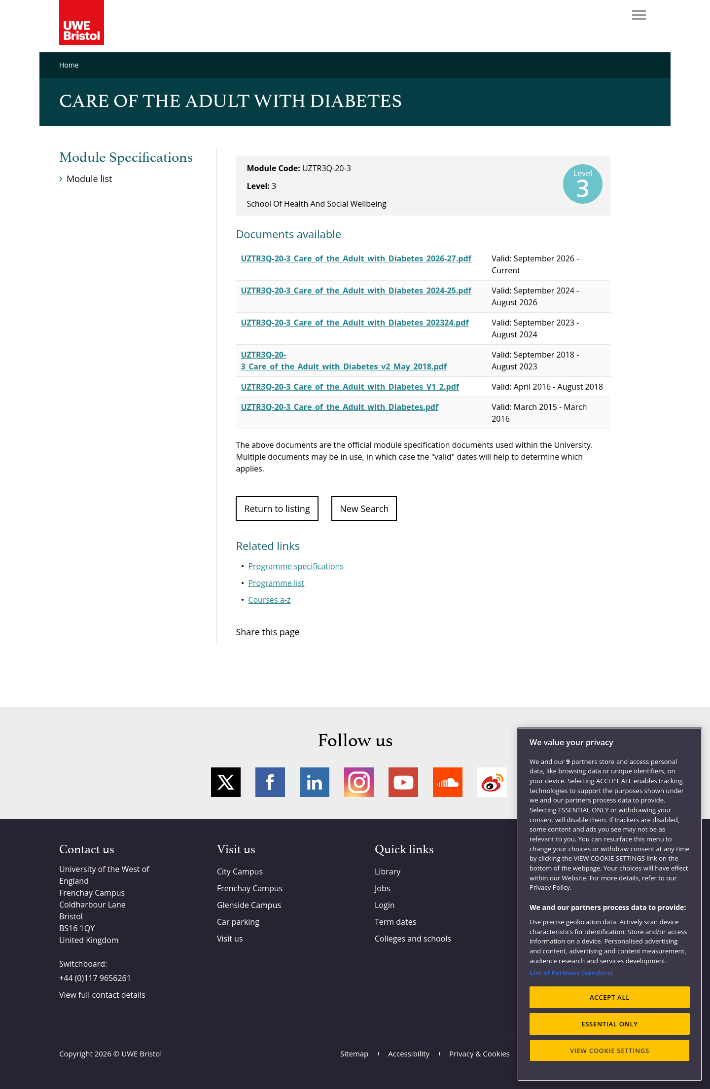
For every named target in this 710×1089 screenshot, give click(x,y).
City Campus (240, 871)
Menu (639, 15)
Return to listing (277, 508)
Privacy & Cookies (479, 1053)
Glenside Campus (249, 905)
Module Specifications (126, 157)
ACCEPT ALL (610, 997)
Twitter (226, 782)
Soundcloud (447, 782)
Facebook (270, 782)
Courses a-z (269, 599)
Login (385, 905)
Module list (89, 178)
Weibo (492, 782)
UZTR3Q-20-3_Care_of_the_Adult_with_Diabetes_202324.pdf (354, 322)
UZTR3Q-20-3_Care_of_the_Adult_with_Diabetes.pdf (339, 406)
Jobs (382, 888)
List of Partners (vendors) (571, 972)
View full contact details (102, 994)
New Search (364, 508)
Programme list (276, 583)
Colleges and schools (413, 938)
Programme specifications (296, 566)
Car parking (238, 921)
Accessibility (408, 1053)
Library (387, 871)
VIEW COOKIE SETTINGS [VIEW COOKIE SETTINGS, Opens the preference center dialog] (609, 1050)
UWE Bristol (141, 1053)
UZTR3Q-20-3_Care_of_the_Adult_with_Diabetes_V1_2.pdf (350, 386)
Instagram (359, 782)
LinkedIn (314, 782)
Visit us (230, 938)
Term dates (395, 921)
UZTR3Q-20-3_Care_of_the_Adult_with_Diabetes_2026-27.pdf (356, 258)
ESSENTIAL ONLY (609, 1023)
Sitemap (354, 1053)
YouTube (403, 782)
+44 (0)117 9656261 (95, 978)
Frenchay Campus (250, 888)
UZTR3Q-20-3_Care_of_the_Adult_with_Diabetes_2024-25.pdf (356, 290)
